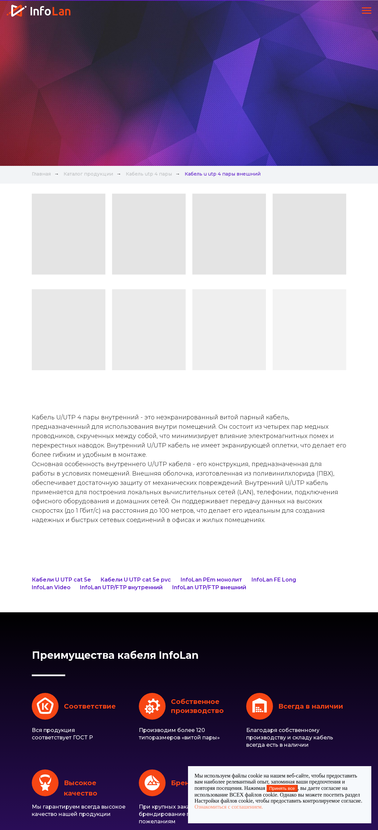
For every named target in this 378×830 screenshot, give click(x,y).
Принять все (282, 788)
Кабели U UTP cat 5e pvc (135, 580)
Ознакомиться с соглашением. (229, 807)
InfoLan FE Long (274, 580)
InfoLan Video (51, 587)
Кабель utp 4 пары (149, 174)
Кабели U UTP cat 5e (61, 580)
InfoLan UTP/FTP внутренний (121, 587)
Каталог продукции (88, 174)
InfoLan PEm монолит (211, 580)
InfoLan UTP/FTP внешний (209, 587)
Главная (41, 174)
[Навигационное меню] (366, 10)
